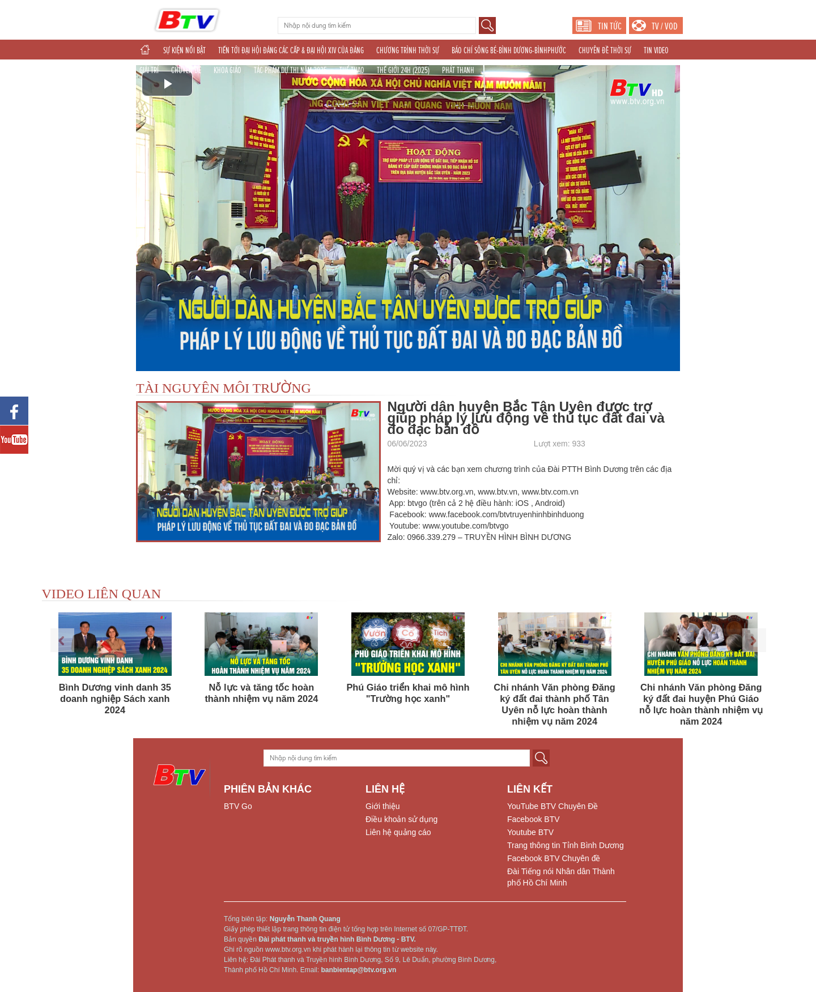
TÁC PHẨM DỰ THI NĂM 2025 (290, 70)
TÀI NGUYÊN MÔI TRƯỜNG (223, 388)
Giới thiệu (383, 806)
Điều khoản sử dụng (401, 819)
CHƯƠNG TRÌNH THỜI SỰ (407, 50)
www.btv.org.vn (447, 491)
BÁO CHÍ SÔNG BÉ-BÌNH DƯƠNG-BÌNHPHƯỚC (509, 50)
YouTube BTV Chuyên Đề (552, 806)
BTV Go (238, 806)
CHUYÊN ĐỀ (186, 70)
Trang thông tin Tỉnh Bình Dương (565, 845)
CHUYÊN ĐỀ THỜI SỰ (605, 50)
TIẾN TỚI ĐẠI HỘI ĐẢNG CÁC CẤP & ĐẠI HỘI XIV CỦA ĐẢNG (291, 50)
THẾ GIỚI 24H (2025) (403, 70)
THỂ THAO (351, 70)
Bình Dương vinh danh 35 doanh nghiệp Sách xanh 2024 (115, 698)
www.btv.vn (497, 491)
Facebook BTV (533, 819)
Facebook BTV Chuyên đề (553, 858)
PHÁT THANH (458, 70)
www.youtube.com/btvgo (466, 525)
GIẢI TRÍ (149, 70)
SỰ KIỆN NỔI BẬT (184, 50)
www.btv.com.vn (550, 491)
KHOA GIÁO (227, 70)
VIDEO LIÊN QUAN (102, 593)
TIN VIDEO (656, 50)
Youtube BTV (530, 832)
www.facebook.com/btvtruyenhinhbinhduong (506, 514)
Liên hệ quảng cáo (398, 832)
